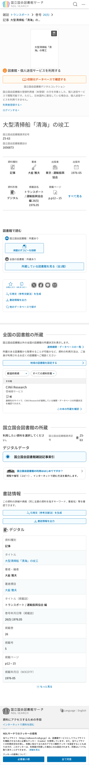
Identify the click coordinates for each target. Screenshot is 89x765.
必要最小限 (24, 759)
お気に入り (10, 285)
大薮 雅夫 (11, 590)
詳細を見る (34, 749)
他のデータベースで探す (21, 307)
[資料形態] (44, 373)
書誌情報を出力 (16, 300)
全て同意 (67, 759)
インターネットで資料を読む (18, 724)
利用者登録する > (12, 104)
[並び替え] (17, 373)
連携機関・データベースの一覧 (66, 347)
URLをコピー (21, 285)
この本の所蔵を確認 (70, 409)
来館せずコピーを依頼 (24, 248)
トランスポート (20, 14)
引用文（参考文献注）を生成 (23, 294)
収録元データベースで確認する (44, 79)
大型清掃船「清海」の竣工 (21, 561)
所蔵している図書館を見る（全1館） (45, 266)
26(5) (46, 14)
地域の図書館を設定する (57, 363)
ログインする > (11, 110)
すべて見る (75, 196)
